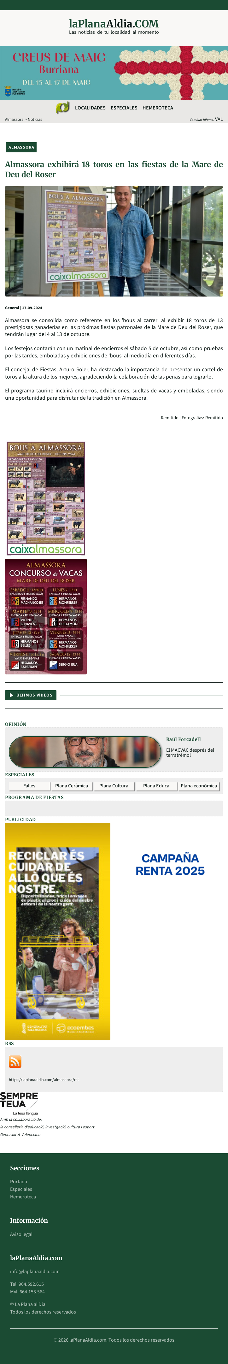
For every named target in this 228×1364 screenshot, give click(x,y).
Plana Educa (156, 785)
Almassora (14, 119)
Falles (29, 785)
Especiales (124, 107)
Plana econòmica (199, 785)
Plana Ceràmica (71, 785)
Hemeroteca (158, 107)
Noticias (35, 119)
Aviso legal (21, 1234)
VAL (219, 119)
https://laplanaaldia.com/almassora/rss (44, 1080)
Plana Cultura (113, 785)
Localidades (90, 107)
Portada (18, 1181)
